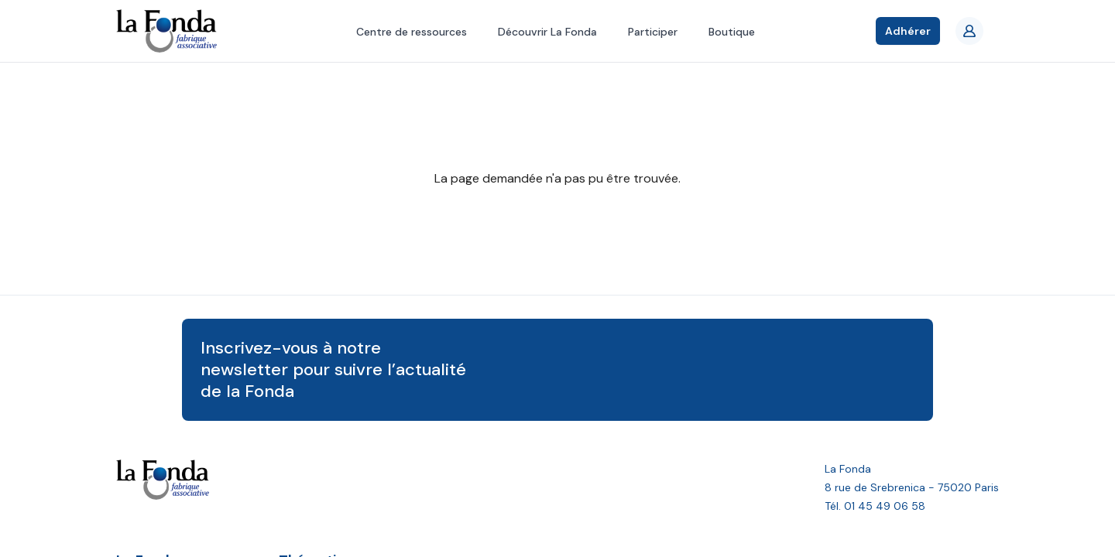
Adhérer (908, 31)
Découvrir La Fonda (547, 32)
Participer (653, 32)
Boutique (731, 32)
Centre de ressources (411, 32)
